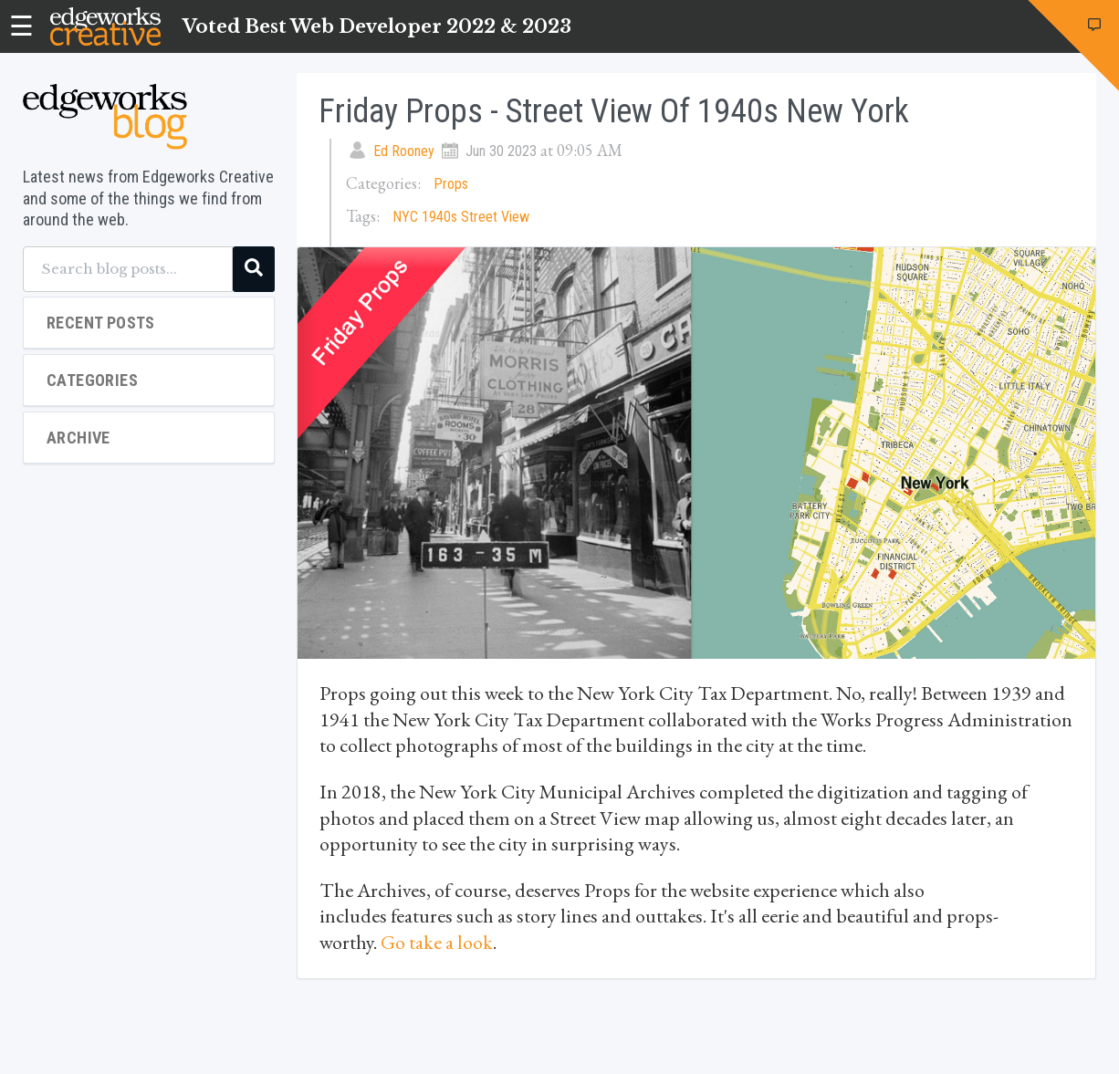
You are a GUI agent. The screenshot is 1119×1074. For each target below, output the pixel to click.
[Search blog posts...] (128, 269)
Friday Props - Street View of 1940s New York (614, 111)
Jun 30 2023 (501, 151)
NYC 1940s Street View (460, 216)
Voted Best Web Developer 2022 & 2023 (377, 26)
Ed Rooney (403, 151)
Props (451, 184)
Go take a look (437, 942)
